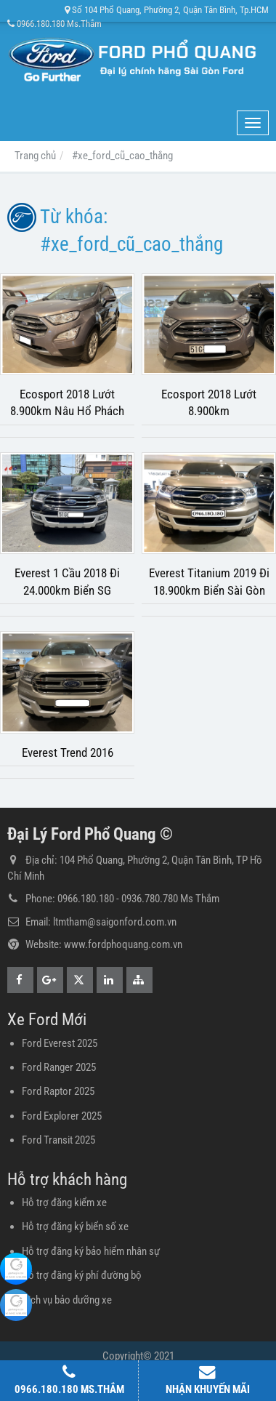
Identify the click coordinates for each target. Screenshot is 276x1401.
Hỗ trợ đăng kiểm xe (64, 1202)
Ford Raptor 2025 (58, 1091)
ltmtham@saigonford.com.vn (114, 921)
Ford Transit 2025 (58, 1140)
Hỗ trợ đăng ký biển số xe (75, 1226)
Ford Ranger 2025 (59, 1067)
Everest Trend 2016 (67, 753)
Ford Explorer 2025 (62, 1116)
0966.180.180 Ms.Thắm (54, 23)
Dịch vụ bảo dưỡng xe (67, 1299)
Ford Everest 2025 (59, 1043)
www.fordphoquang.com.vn (123, 944)
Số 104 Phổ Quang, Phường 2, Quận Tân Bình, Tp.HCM (167, 9)
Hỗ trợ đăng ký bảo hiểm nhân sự (91, 1251)
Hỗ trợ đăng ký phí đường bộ (82, 1275)
